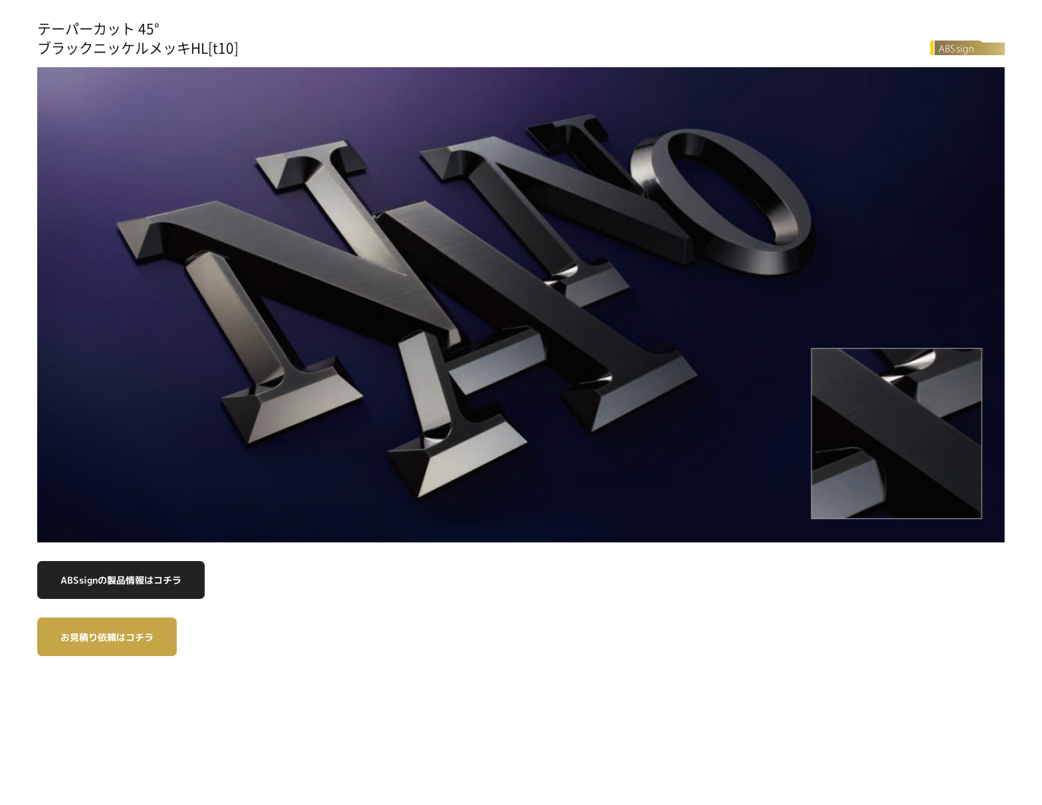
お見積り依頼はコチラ (107, 637)
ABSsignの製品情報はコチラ (120, 580)
